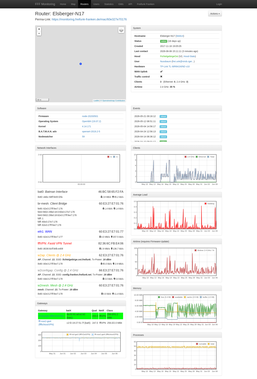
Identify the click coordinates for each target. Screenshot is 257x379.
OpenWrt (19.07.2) (91, 121)
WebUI (179, 36)
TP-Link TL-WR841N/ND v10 (175, 66)
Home (63, 4)
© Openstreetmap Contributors (112, 101)
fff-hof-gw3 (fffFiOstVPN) (51, 316)
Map (73, 4)
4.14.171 (86, 126)
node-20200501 (90, 116)
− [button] (39, 33)
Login (219, 4)
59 (83, 136)
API (130, 4)
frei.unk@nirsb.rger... (183, 61)
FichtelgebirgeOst (169, 56)
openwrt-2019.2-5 (91, 131)
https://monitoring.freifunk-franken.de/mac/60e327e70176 (89, 19)
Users (96, 4)
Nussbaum (165, 61)
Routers (84, 4)
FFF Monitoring (45, 4)
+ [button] (39, 29)
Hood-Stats (189, 56)
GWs (120, 4)
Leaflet (96, 101)
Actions (215, 13)
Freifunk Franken (145, 4)
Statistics (108, 4)
